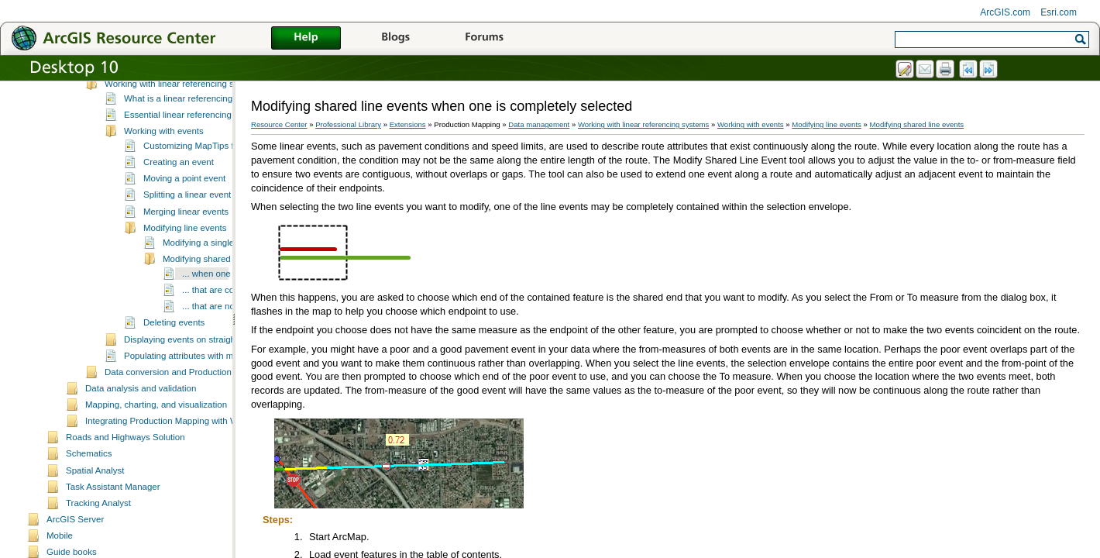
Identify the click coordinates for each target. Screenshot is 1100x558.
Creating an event (178, 215)
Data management (538, 124)
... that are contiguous (225, 343)
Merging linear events (186, 265)
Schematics (89, 507)
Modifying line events (185, 281)
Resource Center (279, 124)
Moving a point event (184, 231)
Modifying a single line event (219, 296)
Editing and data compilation (161, 120)
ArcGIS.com (1005, 12)
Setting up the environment (158, 87)
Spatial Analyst (95, 524)
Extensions (408, 124)
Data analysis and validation (140, 441)
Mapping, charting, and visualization (156, 458)
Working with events (164, 184)
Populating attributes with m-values (193, 409)
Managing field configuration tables (173, 103)
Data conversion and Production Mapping (186, 425)
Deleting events (174, 376)
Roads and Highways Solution (125, 490)
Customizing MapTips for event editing (218, 199)
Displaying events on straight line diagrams (209, 393)
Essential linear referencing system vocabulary (216, 168)
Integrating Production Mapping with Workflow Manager (194, 474)
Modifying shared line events (219, 312)
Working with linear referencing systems (183, 137)
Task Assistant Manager (113, 540)
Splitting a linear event (187, 248)
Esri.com (1058, 12)
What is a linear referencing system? (196, 152)
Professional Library (348, 124)
